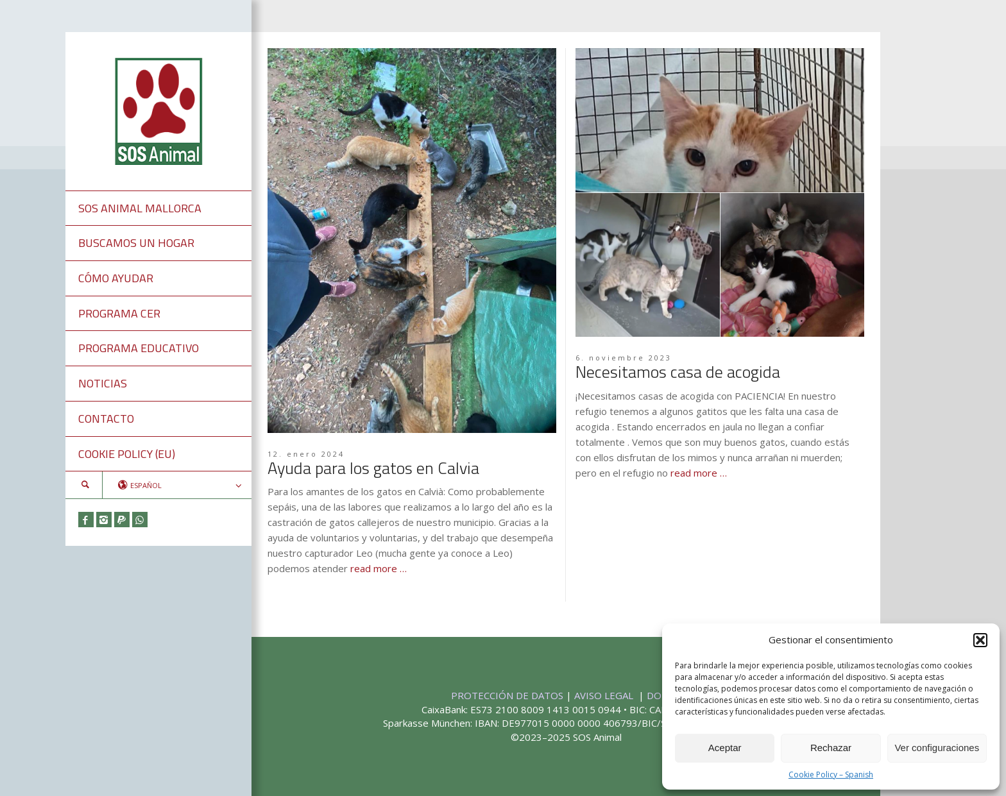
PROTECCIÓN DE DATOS (508, 695)
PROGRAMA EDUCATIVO (138, 348)
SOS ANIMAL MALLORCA (139, 208)
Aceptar (725, 747)
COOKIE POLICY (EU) (126, 453)
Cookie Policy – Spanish (831, 774)
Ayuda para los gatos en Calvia (373, 467)
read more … (378, 568)
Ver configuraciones (936, 747)
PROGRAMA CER (119, 313)
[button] (980, 640)
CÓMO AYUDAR (115, 278)
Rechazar (830, 747)
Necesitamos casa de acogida (677, 371)
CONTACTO (106, 418)
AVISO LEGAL (605, 695)
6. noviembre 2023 (623, 357)
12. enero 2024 (306, 454)
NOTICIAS (102, 383)
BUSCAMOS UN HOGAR (136, 242)
